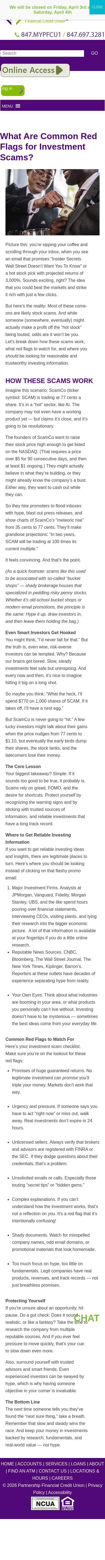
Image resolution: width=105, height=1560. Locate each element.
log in (7, 88)
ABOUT (96, 1464)
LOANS (78, 1464)
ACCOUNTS (29, 1464)
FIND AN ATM (21, 1471)
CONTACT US (53, 1471)
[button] (7, 106)
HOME (7, 1464)
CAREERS (62, 1478)
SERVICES (57, 1464)
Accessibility (60, 1492)
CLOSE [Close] (97, 7)
